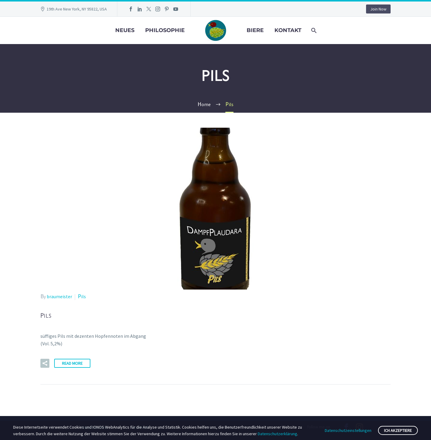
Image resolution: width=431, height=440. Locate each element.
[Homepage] (215, 29)
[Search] (313, 30)
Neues (124, 30)
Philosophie (165, 30)
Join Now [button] (378, 9)
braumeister (59, 296)
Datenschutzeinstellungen (348, 430)
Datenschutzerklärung (277, 433)
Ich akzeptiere (398, 430)
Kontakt (287, 30)
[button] (44, 363)
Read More (72, 363)
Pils (82, 296)
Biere (255, 30)
